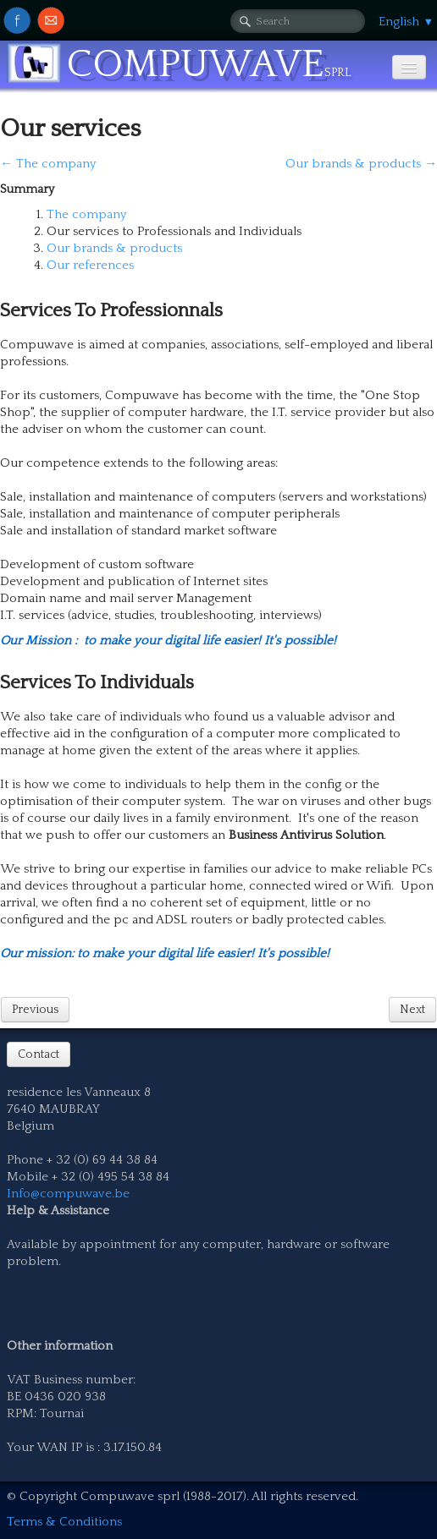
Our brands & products (114, 248)
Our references (90, 265)
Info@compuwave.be (68, 1193)
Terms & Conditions (64, 1521)
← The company (48, 163)
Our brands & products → (361, 163)
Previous (35, 1009)
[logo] (185, 65)
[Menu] (409, 67)
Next (412, 1009)
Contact (38, 1054)
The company (86, 214)
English (406, 21)
